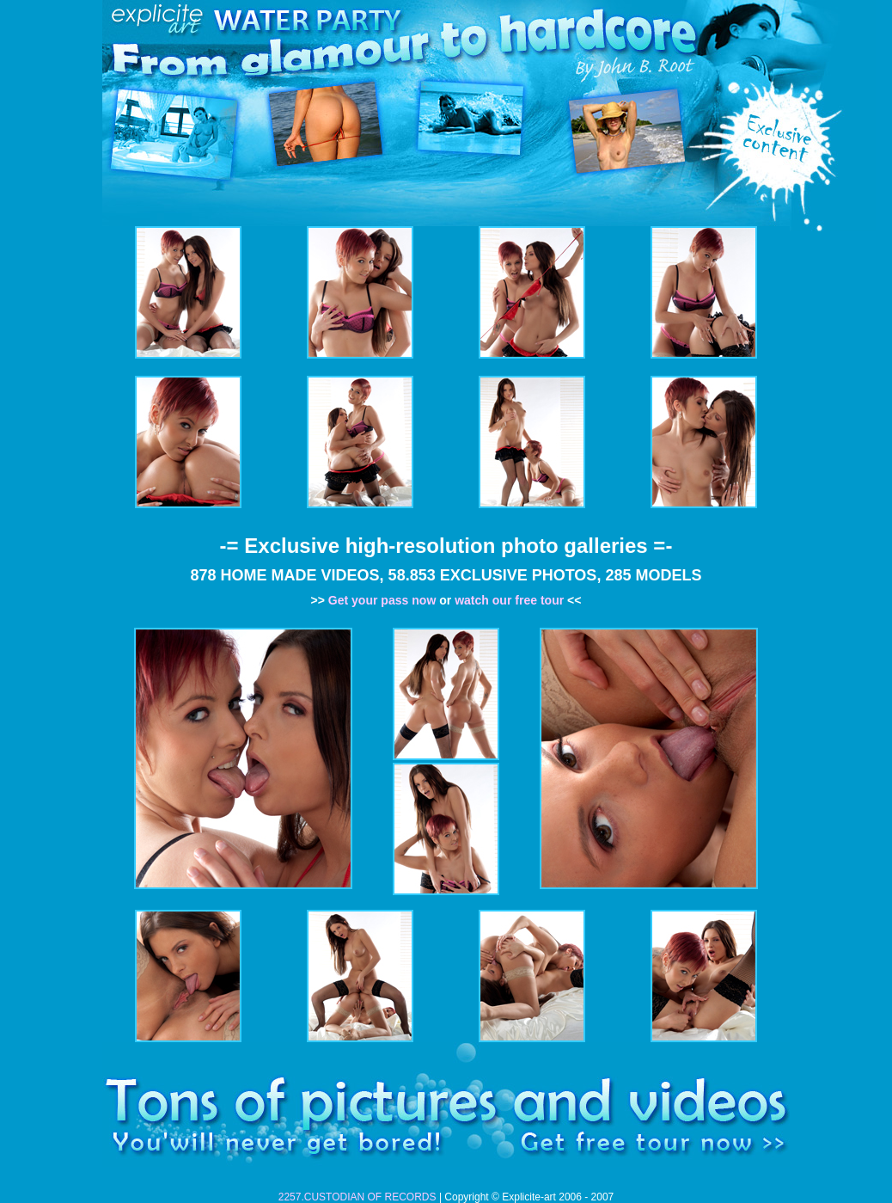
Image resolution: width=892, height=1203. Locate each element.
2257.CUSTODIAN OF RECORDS (357, 1197)
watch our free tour (509, 600)
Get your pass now (382, 600)
